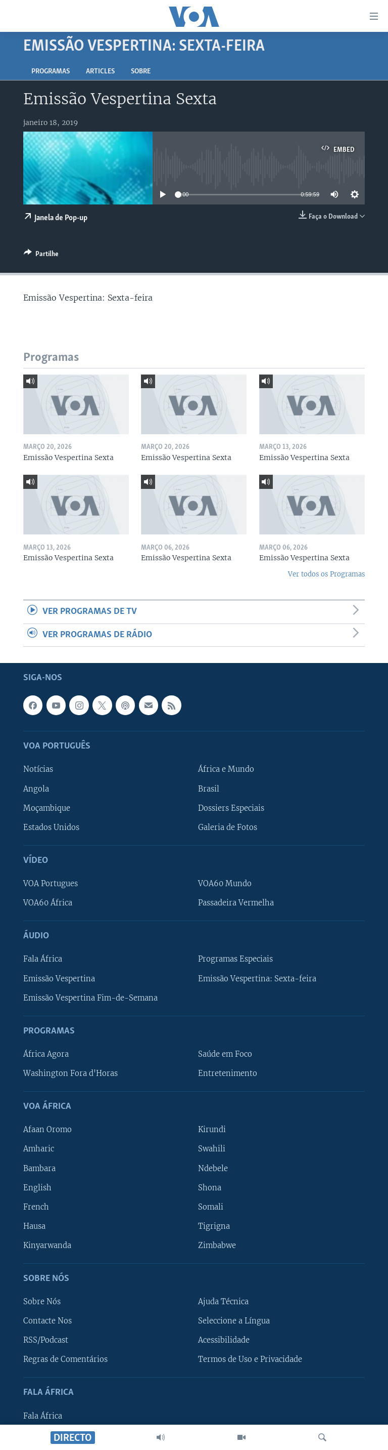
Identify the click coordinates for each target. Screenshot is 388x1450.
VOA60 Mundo (225, 883)
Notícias (38, 769)
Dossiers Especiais (231, 808)
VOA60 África (47, 902)
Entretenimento (227, 1073)
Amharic (38, 1149)
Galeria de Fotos (227, 827)
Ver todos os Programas (326, 574)
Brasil (208, 789)
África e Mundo (226, 769)
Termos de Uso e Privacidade (250, 1359)
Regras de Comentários (65, 1359)
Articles (100, 71)
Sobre (141, 71)
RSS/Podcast (45, 1340)
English (37, 1187)
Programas (50, 71)
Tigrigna (214, 1226)
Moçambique (46, 808)
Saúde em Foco (225, 1054)
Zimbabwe (217, 1245)
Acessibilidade (224, 1340)
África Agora (46, 1054)
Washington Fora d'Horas (70, 1073)
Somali (210, 1207)
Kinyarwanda (47, 1245)
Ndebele (213, 1168)
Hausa (34, 1226)
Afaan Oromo (47, 1130)
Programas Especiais (235, 959)
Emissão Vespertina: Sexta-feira (257, 978)
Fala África (42, 959)
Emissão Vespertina (59, 978)
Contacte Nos (47, 1320)
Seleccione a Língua (234, 1320)
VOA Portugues (50, 883)
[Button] (41, 255)
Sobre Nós (42, 1301)
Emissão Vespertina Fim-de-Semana (90, 998)
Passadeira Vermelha (236, 902)
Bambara (39, 1168)
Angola (36, 789)
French (36, 1207)
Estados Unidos (51, 827)
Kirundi (212, 1130)
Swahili (211, 1149)
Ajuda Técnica (223, 1301)
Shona (209, 1187)
